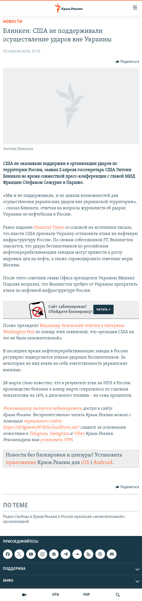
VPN (68, 440)
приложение (21, 462)
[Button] (127, 62)
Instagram (59, 433)
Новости (12, 21)
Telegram (38, 433)
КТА (55, 595)
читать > (103, 309)
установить (52, 440)
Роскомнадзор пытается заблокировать (42, 408)
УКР (86, 595)
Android (102, 462)
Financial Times (49, 227)
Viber (79, 433)
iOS (85, 462)
